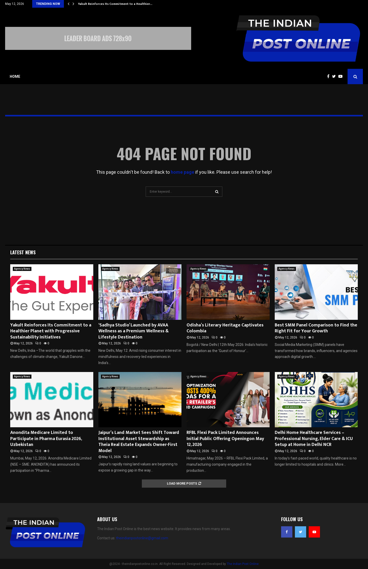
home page (182, 172)
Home (15, 76)
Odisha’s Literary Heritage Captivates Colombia (225, 328)
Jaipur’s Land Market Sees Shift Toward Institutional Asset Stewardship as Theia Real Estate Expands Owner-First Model (138, 441)
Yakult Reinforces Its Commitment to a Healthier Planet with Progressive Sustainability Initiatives (50, 331)
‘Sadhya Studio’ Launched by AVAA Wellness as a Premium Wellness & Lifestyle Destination (133, 331)
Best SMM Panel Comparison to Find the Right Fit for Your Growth (316, 328)
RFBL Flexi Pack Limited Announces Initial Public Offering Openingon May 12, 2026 (225, 438)
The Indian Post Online (243, 564)
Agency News (22, 268)
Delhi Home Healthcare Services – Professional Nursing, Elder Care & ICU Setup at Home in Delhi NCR (314, 438)
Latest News (23, 252)
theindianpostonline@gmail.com (142, 538)
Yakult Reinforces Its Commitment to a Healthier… (115, 3)
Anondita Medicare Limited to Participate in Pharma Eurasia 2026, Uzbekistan (46, 438)
